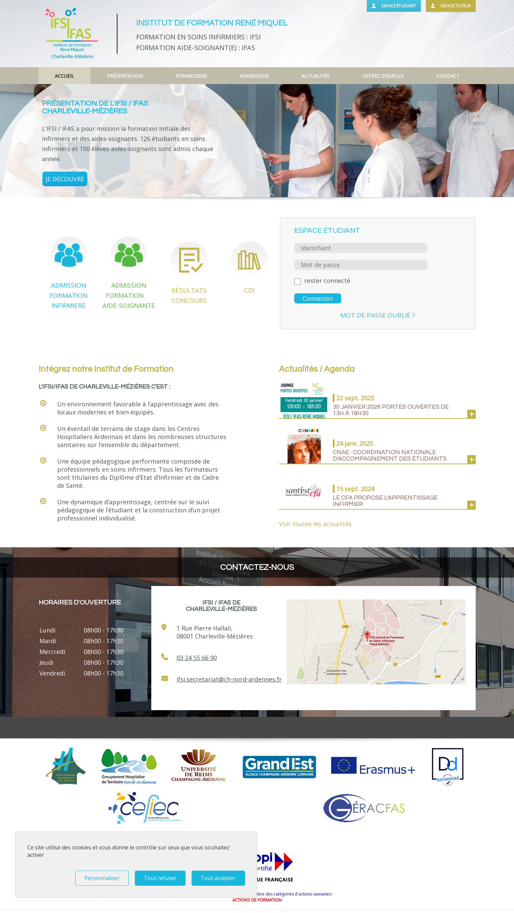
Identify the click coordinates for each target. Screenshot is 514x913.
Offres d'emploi (383, 76)
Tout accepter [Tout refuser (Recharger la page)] (218, 878)
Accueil (64, 76)
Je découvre (65, 179)
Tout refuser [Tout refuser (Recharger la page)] (160, 878)
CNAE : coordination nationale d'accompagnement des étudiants (390, 455)
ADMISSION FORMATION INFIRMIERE (68, 295)
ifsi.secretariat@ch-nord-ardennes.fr (229, 679)
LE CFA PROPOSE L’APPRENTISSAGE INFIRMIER (385, 501)
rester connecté (327, 281)
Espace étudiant (394, 6)
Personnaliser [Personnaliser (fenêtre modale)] (102, 878)
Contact (448, 76)
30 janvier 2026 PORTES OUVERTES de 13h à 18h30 (391, 410)
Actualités (315, 76)
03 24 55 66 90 (196, 658)
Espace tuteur (451, 6)
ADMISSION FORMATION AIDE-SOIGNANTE (129, 295)
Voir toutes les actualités (315, 524)
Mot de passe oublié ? (377, 315)
